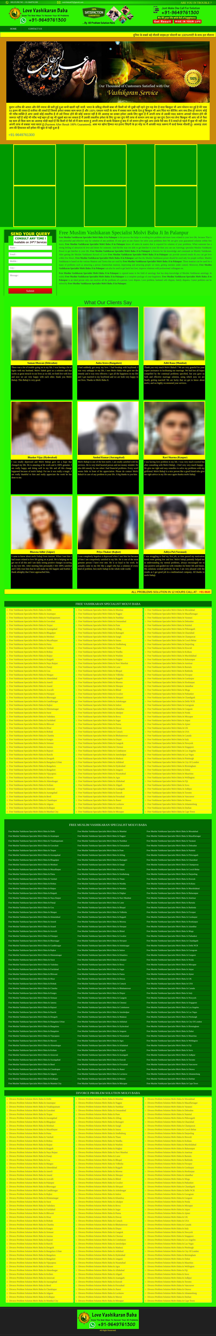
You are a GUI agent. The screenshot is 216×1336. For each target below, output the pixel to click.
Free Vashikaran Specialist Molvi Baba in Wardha (100, 652)
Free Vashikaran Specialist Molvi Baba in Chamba (31, 735)
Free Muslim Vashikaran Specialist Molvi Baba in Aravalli (32, 931)
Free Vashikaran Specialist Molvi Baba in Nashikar (101, 617)
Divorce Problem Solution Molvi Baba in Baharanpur (171, 1148)
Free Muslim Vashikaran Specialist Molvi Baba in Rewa (101, 964)
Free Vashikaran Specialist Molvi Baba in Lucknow (101, 804)
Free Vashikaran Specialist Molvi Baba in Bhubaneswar (103, 735)
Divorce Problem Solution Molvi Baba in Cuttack (100, 1221)
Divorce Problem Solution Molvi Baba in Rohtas (30, 1141)
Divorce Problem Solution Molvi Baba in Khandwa (101, 1198)
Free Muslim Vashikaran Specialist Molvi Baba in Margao (32, 912)
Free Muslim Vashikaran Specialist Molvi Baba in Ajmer (170, 974)
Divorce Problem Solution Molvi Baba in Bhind (99, 1179)
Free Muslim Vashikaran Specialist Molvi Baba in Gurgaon (171, 955)
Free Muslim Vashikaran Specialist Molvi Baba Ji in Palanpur (124, 232)
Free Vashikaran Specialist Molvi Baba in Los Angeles (172, 751)
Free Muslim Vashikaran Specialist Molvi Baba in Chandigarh (172, 941)
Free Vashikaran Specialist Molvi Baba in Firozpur (170, 675)
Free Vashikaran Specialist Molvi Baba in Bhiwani (31, 724)
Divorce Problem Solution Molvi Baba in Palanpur (31, 1183)
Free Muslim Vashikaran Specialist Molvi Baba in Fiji (169, 1045)
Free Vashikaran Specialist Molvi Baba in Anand (30, 686)
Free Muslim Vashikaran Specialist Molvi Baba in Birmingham (173, 1026)
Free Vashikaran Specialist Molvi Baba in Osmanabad (102, 621)
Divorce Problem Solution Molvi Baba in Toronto (169, 1282)
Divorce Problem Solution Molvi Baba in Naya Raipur (33, 1152)
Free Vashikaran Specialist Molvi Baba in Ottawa (169, 800)
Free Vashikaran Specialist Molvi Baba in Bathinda (170, 671)
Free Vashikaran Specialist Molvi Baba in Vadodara (32, 716)
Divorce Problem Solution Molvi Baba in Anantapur (32, 1103)
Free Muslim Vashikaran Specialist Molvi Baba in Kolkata (171, 884)
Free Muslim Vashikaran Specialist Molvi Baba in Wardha (102, 884)
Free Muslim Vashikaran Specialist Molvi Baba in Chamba (32, 988)
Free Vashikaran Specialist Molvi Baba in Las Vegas (171, 754)
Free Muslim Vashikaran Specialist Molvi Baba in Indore (101, 950)
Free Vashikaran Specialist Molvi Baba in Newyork (170, 743)
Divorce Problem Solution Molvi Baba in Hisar (30, 1217)
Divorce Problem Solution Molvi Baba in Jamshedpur (102, 1243)
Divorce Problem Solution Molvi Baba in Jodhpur (170, 1278)
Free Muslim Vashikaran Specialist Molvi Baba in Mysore (32, 1041)
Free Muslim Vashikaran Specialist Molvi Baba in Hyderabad (103, 1026)
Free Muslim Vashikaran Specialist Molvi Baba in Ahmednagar (34, 1045)
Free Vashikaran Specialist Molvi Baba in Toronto (170, 793)
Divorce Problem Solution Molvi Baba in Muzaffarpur (33, 1129)
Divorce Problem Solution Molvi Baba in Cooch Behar (172, 1129)
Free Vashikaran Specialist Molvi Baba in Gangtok (100, 743)
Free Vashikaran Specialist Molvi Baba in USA (168, 732)
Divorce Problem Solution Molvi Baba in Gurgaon (170, 1198)
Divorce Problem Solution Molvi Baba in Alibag (99, 1118)
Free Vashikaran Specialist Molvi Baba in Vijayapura (32, 773)
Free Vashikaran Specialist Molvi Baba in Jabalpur (100, 713)
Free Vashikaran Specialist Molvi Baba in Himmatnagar (34, 709)
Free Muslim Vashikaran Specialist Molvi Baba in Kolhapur (33, 1079)
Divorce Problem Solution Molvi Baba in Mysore (31, 1266)
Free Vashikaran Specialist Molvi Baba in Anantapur (32, 614)
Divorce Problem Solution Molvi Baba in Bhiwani (31, 1213)
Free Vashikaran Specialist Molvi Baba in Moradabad (171, 610)
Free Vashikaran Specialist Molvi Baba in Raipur (30, 656)
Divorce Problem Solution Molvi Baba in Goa (29, 1160)
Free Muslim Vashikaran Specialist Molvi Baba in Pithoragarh (172, 855)
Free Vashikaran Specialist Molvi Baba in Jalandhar (170, 686)
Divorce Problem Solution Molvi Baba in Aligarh (100, 1274)
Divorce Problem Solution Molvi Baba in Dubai (169, 1259)
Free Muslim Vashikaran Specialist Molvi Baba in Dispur (101, 993)
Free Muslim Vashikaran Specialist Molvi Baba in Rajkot (32, 950)
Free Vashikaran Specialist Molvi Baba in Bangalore (32, 770)
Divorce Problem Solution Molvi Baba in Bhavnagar (32, 1186)
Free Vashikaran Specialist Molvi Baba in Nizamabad (102, 773)
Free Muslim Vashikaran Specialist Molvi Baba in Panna (101, 974)
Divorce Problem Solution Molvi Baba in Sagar (99, 1209)
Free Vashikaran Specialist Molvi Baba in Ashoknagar (102, 701)
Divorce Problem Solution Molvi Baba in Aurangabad (33, 1118)
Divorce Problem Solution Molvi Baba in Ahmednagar (33, 1270)
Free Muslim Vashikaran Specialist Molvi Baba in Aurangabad (34, 855)
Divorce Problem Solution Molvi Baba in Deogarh (31, 1247)
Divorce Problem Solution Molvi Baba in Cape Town (171, 1301)
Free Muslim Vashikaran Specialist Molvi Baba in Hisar (31, 979)
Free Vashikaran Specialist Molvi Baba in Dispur (100, 739)
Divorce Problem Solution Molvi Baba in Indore (99, 1194)
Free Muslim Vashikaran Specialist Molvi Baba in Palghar (102, 893)
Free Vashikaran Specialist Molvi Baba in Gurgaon (170, 709)
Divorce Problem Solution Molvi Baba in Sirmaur (31, 1232)
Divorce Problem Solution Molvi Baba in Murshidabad (172, 1144)
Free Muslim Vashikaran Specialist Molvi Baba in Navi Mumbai (104, 898)
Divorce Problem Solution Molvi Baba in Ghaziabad (171, 1122)
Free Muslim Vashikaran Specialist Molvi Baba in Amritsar (171, 898)
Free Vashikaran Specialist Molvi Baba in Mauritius (170, 773)
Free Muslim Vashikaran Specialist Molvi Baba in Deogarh (32, 1017)
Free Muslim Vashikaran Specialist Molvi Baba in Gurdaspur (172, 917)
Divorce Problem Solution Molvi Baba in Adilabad (100, 1251)
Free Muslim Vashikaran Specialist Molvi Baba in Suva (170, 1050)
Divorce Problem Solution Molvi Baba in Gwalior (100, 1183)
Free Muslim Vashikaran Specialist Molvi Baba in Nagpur (102, 836)
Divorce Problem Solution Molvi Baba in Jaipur (169, 1209)
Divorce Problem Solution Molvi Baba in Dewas (99, 1217)
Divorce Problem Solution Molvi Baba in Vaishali (31, 1137)
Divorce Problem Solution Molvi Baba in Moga (169, 1179)
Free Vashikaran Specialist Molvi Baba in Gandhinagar (33, 701)
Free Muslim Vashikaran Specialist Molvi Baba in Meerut (101, 1079)
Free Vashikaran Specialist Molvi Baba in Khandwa (101, 709)
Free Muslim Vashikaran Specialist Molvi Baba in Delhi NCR (172, 945)
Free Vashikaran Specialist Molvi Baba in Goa (29, 671)
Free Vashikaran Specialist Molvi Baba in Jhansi (99, 800)
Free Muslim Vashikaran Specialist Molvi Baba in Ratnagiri (102, 860)
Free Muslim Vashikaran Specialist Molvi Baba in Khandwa (102, 955)
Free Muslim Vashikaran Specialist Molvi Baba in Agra (100, 1041)
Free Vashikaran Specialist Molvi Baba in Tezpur (31, 625)
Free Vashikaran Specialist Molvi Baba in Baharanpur (171, 659)
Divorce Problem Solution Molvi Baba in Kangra (31, 1228)
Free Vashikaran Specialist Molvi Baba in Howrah (170, 648)
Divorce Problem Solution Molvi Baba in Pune (99, 1114)
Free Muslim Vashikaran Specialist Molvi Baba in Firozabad (103, 1064)
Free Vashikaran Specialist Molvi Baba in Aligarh (100, 785)
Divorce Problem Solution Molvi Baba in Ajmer (169, 1213)
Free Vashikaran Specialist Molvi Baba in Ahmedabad (33, 678)
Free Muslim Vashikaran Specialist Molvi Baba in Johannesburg (173, 1074)
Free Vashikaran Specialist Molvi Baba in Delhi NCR (171, 701)
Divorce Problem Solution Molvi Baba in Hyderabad (101, 1255)
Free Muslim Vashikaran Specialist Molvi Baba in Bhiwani (32, 974)
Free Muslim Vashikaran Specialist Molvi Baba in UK (169, 979)
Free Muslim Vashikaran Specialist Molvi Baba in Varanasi (171, 841)
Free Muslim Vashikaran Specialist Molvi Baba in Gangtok (102, 998)
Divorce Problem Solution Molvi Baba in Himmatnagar (33, 1198)
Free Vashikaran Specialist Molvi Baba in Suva (168, 785)
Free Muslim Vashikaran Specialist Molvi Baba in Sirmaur (32, 998)
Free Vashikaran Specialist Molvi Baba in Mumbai (100, 610)
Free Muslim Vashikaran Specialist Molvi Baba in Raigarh (32, 893)
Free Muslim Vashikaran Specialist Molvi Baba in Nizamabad (103, 1036)
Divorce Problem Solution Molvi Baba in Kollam (31, 1274)
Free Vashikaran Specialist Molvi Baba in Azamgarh (101, 789)
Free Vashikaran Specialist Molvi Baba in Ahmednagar (33, 781)
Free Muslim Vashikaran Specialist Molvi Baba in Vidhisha (102, 912)
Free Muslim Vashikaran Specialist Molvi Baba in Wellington (172, 1041)
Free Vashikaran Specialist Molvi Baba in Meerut (100, 808)
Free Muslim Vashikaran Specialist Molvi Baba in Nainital (171, 850)
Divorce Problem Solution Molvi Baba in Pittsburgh (171, 1247)
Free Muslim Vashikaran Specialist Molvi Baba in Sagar (101, 969)
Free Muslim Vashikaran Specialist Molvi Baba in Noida (170, 960)
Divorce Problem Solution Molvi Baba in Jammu (31, 1236)
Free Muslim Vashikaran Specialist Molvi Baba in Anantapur (33, 836)
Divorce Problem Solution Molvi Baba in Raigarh (31, 1148)
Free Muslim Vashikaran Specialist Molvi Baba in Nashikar (102, 841)
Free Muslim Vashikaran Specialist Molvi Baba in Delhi (31, 831)
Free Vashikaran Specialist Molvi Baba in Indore (99, 705)
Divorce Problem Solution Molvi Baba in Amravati (32, 1278)
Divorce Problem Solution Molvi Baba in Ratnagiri (101, 1122)
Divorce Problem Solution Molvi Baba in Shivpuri (100, 1186)
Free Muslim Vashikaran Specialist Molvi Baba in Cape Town (172, 1083)
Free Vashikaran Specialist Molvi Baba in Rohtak (31, 732)
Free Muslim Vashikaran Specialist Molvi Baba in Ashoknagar (103, 945)
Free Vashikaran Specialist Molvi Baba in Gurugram (171, 705)
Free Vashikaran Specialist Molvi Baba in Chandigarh (171, 697)
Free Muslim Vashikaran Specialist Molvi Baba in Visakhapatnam (35, 841)
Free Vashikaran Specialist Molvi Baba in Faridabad (32, 720)
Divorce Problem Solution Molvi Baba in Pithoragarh (171, 1118)
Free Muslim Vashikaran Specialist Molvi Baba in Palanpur (33, 936)
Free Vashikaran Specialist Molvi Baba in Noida (169, 713)
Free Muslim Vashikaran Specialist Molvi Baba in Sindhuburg (103, 874)
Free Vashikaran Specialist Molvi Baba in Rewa (99, 716)
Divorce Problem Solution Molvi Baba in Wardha (100, 1141)
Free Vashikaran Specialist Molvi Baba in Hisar (30, 728)
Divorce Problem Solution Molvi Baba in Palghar (100, 1148)
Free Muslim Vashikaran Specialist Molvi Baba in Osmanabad (103, 845)
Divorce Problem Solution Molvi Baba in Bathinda (170, 1160)
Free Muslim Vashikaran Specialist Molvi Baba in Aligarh (102, 1050)
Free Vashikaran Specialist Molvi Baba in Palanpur (31, 694)
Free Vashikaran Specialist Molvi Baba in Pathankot (171, 694)
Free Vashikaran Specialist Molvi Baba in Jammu (31, 747)
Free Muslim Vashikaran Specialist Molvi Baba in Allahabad (103, 1045)
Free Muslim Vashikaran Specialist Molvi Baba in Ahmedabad (34, 917)
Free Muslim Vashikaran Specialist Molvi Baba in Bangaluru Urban (36, 1022)
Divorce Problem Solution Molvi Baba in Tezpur (30, 1114)
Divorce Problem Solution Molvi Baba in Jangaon (100, 1259)
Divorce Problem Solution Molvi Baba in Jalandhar (170, 1175)
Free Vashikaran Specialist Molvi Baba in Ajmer (169, 724)
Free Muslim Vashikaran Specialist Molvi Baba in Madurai (102, 1017)
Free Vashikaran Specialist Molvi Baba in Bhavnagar (32, 697)
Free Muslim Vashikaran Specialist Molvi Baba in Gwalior (102, 936)
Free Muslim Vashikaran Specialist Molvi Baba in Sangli (101, 864)
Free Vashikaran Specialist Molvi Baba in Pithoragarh (171, 629)
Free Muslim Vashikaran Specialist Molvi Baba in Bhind (101, 931)
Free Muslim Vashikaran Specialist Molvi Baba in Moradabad (172, 831)
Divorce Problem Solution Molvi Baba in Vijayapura (32, 1263)
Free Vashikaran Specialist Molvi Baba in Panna (99, 724)
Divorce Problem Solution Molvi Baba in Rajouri (31, 1240)
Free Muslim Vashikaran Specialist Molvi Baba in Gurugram (172, 950)
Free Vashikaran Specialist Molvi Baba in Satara (99, 640)
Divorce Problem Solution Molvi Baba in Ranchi (31, 1243)
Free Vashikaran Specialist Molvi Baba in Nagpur (100, 614)
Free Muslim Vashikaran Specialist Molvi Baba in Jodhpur (171, 1055)
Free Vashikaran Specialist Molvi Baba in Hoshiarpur (171, 682)
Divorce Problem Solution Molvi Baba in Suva (168, 1274)
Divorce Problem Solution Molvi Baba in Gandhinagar (33, 1190)
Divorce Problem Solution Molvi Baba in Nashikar (100, 1107)
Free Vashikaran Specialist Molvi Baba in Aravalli (31, 690)
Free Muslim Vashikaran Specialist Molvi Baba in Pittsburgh (172, 1017)
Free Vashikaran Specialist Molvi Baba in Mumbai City (33, 812)
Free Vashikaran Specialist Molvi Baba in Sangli (99, 637)
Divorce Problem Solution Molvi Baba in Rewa (99, 1205)
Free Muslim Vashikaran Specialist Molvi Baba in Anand (32, 926)
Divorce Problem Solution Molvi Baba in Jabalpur (100, 1202)
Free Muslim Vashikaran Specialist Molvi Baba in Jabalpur (102, 960)
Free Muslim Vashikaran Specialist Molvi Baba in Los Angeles (173, 1007)
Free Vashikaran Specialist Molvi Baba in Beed (30, 796)
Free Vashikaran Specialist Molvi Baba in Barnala (170, 667)
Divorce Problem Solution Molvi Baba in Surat (30, 1202)
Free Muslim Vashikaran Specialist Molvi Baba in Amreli (32, 922)
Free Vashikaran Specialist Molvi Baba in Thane (99, 648)
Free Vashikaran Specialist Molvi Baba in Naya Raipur (33, 663)
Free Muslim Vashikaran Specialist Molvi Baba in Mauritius (172, 1036)
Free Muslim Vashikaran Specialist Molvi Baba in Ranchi (32, 1012)
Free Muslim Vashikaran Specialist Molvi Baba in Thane (101, 879)
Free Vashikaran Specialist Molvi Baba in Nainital (170, 625)
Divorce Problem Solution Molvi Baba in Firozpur (170, 1164)
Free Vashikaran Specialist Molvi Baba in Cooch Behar (172, 640)
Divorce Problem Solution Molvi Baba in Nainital (170, 1114)
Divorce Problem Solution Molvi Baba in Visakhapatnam (34, 1107)
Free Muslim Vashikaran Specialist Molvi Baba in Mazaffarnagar (174, 836)
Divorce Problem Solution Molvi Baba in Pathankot (170, 1183)
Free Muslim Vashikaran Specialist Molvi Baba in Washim (102, 888)
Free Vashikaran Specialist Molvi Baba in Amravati (32, 789)
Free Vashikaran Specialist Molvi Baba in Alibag (99, 629)
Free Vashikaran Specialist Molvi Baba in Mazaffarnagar (173, 614)
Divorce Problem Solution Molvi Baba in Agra (99, 1266)
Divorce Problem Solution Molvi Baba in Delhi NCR (171, 1190)
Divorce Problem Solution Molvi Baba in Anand (30, 1175)
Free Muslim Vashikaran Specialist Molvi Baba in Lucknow (102, 1074)
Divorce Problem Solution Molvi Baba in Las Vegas (171, 1243)
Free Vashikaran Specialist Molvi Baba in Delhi (30, 610)
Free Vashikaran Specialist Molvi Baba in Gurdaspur (171, 678)
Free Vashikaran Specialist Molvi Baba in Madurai (100, 758)
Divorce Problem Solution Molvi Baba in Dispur (99, 1228)
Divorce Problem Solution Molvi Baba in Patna (30, 1133)
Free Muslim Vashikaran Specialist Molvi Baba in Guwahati (33, 845)
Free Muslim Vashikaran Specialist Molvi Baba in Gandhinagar (34, 945)
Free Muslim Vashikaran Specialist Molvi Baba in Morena (102, 922)
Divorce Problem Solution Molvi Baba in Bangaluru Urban (35, 1251)
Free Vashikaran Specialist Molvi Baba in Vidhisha (100, 675)
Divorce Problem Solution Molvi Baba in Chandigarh (171, 1186)
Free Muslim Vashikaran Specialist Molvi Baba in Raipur (32, 888)
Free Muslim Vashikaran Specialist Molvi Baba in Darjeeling (172, 874)
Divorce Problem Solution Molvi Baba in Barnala (169, 1156)
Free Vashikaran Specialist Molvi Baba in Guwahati (32, 621)
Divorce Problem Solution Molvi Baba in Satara (99, 1129)
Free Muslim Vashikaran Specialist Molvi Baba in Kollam (32, 1050)
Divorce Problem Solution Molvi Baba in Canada (169, 1224)
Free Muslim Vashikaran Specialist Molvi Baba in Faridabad (33, 969)
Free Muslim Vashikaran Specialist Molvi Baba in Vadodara (33, 964)
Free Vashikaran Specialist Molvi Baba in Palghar (100, 659)
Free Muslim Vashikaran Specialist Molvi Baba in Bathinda (171, 907)
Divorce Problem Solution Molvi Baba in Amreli (30, 1171)
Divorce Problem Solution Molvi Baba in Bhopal (100, 1160)
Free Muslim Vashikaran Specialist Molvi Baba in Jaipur (170, 969)
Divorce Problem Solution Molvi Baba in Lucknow (101, 1293)
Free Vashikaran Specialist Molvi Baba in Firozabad (101, 796)
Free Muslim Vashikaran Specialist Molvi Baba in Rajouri (32, 1007)
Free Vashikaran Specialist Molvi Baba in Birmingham (172, 766)
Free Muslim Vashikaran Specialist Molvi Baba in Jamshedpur (103, 1012)
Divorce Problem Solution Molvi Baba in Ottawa (169, 1289)
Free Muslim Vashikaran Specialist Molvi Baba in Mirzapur (102, 1083)
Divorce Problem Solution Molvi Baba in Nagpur (100, 1103)
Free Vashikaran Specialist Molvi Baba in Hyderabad (101, 766)
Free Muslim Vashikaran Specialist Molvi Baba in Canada (171, 988)
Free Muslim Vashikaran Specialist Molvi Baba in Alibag (101, 855)
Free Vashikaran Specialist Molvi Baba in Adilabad (101, 762)
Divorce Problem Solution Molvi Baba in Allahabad (101, 1270)
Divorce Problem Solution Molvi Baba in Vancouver (171, 1285)
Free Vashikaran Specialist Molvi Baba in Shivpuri (100, 697)
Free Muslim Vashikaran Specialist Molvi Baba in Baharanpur (172, 893)
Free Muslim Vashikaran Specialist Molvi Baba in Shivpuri (102, 941)
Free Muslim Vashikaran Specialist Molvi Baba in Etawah (102, 1060)
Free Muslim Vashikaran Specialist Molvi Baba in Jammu (32, 1003)
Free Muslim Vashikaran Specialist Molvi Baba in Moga (170, 931)
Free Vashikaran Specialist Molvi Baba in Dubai (169, 770)
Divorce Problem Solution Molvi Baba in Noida (169, 1202)
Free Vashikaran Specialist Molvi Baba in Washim (100, 656)
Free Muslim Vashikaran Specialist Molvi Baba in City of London (174, 1022)
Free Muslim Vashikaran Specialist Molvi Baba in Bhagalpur (33, 860)
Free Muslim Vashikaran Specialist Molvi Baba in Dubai (170, 1031)
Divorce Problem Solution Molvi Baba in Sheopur (100, 1175)
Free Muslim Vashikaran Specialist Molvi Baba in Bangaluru (33, 1026)
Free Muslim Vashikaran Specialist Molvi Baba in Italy (169, 993)
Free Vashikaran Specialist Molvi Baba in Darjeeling (171, 644)
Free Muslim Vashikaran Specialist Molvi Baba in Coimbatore (103, 1007)
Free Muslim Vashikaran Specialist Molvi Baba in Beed (31, 1064)
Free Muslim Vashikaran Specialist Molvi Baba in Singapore (172, 1003)
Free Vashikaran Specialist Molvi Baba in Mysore (31, 777)
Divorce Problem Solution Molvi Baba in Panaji (30, 1156)
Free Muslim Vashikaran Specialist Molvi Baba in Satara (101, 869)
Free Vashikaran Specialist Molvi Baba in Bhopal (100, 671)
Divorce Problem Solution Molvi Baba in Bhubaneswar (102, 1224)
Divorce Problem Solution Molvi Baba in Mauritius (170, 1263)
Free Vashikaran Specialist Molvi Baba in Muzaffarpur (33, 640)
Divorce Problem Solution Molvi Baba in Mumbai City (33, 1301)
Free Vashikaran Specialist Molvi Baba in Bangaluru (32, 766)
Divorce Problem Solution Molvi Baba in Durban (169, 1297)
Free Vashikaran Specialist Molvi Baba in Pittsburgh (171, 758)
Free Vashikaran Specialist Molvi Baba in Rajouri (31, 751)
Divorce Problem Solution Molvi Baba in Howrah (170, 1137)
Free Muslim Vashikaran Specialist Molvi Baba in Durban (171, 1079)
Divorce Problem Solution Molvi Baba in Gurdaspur (171, 1167)
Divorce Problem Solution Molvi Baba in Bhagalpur (32, 1122)
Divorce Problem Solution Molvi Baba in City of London (173, 1251)
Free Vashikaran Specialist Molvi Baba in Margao (31, 675)
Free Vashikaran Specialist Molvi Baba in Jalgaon (31, 804)
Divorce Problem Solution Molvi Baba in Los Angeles (172, 1240)
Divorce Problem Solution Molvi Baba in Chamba (31, 1224)
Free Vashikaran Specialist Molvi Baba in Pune (99, 625)
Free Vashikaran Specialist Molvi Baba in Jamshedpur (102, 754)
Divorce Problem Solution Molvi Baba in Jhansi (99, 1289)
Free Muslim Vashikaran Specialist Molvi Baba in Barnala (171, 903)
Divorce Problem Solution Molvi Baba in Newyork (170, 1232)
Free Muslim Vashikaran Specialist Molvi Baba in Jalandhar (172, 926)
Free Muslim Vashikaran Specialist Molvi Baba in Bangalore (33, 1031)
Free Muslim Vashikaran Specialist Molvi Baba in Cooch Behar (173, 869)
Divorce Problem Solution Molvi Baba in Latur (99, 1156)
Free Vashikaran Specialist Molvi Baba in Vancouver (171, 796)
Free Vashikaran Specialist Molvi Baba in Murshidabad (172, 656)
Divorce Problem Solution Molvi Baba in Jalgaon (31, 1293)
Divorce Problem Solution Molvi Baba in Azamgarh (101, 1278)
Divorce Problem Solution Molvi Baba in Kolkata (170, 1141)
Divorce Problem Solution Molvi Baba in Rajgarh (100, 1167)
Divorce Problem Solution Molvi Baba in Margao (31, 1164)
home (13, 29)
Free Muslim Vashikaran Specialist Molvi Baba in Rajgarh (102, 917)
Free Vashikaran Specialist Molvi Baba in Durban (169, 808)
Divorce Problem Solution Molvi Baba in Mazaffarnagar (173, 1103)
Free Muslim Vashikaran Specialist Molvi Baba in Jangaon (102, 1031)
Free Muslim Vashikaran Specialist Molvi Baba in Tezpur (32, 850)
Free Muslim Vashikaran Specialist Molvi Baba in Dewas (101, 979)
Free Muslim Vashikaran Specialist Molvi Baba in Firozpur (171, 912)
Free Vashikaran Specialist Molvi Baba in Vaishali (31, 648)
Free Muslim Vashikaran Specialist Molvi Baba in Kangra (32, 993)
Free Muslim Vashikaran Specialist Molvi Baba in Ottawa (171, 1069)
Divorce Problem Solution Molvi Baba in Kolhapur (32, 1297)
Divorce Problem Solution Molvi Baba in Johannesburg (172, 1293)
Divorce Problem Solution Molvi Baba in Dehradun (170, 1110)
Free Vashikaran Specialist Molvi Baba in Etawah (100, 793)
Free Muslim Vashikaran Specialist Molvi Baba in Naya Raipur (34, 898)
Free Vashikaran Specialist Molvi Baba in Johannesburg (172, 804)
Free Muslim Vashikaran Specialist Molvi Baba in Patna (31, 874)
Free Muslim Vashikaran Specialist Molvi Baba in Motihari (33, 864)
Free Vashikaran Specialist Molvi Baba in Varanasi (170, 617)
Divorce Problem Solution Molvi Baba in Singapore (171, 1236)
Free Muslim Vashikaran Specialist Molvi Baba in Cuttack (102, 984)
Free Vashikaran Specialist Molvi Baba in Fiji (168, 781)
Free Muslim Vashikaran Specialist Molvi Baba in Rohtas (32, 884)
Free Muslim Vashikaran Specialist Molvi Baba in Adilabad (102, 1022)
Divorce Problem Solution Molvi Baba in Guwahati (32, 1110)
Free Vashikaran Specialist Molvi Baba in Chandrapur (33, 800)
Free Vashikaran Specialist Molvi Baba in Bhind (99, 690)
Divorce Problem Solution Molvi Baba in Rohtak (31, 1221)
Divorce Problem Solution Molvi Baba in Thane (99, 1137)
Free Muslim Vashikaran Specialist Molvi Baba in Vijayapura (33, 1036)
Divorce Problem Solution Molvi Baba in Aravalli (31, 1179)
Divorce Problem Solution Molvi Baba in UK (168, 1217)
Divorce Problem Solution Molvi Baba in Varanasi (170, 1107)
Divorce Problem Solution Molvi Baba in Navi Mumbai (103, 1152)
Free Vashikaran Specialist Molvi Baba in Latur (99, 667)
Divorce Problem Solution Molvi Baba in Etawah (100, 1282)
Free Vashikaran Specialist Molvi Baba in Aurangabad (33, 629)
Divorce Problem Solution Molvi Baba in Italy (168, 1228)
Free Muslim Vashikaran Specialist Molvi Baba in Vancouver (172, 1064)
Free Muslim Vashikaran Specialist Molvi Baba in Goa (31, 907)
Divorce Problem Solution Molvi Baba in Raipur (30, 1144)
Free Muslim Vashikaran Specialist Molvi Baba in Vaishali (32, 879)
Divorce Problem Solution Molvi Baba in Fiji (168, 1270)
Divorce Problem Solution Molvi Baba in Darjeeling (171, 1133)
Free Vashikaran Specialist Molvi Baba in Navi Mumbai (103, 663)
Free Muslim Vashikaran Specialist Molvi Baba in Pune (101, 850)
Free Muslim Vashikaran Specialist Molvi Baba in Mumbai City (34, 1083)
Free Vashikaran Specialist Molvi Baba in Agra (99, 777)
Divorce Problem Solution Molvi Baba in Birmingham (172, 1255)
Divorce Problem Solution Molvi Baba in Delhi (30, 1099)
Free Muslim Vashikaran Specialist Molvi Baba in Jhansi (101, 1069)
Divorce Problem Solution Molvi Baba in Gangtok (100, 1232)
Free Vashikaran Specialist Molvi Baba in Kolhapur (32, 808)
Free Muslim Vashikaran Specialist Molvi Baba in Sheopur (102, 926)
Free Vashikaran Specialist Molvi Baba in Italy (168, 739)
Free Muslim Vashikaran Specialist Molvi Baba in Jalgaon (32, 1074)
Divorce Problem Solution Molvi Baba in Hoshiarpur (171, 1171)
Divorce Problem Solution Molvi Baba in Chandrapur (33, 1289)
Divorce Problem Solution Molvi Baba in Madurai (100, 1247)
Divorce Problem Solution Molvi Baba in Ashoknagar (102, 1190)
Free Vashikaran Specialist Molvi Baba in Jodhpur (170, 789)
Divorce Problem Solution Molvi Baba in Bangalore (32, 1259)
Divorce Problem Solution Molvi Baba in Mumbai (100, 1099)
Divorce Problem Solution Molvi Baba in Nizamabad (101, 1263)
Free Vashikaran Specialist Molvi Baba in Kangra (31, 739)
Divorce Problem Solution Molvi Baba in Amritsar (170, 1152)
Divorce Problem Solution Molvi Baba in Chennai (100, 1236)
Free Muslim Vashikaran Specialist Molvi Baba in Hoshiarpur (172, 922)
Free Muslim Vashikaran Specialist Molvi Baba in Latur (101, 903)
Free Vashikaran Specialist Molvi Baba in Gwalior (100, 694)
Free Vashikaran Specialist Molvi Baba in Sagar (99, 720)
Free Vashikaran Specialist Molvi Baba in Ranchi (31, 754)
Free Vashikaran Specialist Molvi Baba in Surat (30, 713)
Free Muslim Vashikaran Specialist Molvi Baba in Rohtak (32, 984)
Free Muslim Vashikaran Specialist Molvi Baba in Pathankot (172, 936)
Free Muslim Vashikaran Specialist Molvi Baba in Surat (31, 960)
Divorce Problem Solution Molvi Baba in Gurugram (171, 1194)
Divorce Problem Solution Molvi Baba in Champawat (171, 1126)
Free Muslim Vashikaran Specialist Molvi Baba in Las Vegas (172, 1012)
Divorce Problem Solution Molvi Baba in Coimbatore (102, 1240)
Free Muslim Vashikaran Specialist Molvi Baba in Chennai (102, 1003)
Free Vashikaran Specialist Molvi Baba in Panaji (30, 667)
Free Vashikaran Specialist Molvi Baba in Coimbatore (102, 751)
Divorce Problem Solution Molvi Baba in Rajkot (30, 1194)
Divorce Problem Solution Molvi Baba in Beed (30, 1285)
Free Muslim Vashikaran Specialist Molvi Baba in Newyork (171, 998)
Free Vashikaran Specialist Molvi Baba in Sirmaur (31, 743)
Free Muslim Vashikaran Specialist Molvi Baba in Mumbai (102, 831)
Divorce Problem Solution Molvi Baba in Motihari (31, 1126)
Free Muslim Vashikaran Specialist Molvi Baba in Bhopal (101, 907)
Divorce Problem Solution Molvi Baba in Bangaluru (32, 1255)
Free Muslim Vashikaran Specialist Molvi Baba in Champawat (173, 864)
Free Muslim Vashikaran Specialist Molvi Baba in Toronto (171, 1060)
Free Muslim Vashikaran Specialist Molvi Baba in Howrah (171, 879)
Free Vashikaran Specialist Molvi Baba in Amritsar (170, 663)
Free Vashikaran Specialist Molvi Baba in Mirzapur (101, 812)
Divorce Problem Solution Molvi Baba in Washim (100, 1144)
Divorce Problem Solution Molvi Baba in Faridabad (32, 1209)
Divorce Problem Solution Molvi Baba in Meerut (100, 1297)
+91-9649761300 (21, 135)
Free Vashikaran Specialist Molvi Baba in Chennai (100, 747)
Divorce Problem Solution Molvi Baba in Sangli (99, 1126)
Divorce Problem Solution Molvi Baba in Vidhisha (100, 1164)
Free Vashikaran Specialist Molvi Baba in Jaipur (169, 720)
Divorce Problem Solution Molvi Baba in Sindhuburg (102, 1133)
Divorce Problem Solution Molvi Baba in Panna (99, 1213)
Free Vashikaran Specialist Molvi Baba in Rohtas (31, 652)
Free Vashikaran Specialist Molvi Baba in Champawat (171, 637)
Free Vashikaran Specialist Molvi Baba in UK (168, 728)
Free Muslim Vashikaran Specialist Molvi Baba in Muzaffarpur (34, 869)
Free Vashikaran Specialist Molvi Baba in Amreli (31, 682)
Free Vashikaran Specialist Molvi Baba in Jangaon (100, 770)
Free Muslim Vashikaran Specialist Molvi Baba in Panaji (32, 903)
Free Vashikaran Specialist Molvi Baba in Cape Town (171, 812)
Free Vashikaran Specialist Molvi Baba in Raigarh (31, 659)
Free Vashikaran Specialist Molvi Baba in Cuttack (100, 732)
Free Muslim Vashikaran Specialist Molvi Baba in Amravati (33, 1055)
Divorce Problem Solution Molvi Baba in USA (168, 1221)
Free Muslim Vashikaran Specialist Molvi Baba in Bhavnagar (33, 941)
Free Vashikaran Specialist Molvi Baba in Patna (30, 644)
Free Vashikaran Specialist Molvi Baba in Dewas (100, 728)
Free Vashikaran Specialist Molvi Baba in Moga (169, 690)
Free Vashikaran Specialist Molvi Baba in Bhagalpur (32, 633)
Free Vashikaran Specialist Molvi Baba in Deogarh (31, 758)
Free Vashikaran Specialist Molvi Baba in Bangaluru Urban (35, 762)
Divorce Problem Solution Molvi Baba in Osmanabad (102, 1110)
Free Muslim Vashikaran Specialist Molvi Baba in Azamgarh (103, 1055)
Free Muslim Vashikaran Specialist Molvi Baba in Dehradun (172, 845)
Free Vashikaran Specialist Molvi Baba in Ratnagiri (101, 633)
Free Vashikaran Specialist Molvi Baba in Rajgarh (100, 678)
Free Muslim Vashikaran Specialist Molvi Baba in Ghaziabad (172, 860)
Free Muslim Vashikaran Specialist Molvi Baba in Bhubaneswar (104, 988)
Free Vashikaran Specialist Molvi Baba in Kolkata (170, 652)
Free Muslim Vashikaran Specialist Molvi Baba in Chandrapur (34, 1069)
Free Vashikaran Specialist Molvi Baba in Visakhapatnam (34, 617)
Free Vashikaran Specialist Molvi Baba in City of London (173, 762)
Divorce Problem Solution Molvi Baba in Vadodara (32, 1205)
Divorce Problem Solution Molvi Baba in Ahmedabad (33, 1167)
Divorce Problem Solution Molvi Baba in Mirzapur (101, 1301)
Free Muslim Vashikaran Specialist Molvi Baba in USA (170, 984)
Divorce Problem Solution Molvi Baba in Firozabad (101, 1285)
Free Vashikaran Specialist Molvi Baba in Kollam (31, 785)
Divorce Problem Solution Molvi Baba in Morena (100, 1171)
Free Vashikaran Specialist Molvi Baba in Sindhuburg (102, 644)
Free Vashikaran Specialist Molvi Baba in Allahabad (101, 781)
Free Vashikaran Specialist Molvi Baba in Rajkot (30, 705)
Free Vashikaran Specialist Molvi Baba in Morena (100, 682)
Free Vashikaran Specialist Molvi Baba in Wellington (171, 777)
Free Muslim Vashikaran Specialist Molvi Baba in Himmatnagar (35, 955)
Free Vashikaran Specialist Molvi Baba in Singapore (171, 747)
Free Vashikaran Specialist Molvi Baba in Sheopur (100, 686)
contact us (35, 29)
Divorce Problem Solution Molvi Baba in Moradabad (171, 1099)
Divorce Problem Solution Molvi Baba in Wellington (171, 1266)
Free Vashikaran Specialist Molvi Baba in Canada (169, 735)
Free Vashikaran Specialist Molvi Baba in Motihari (31, 637)
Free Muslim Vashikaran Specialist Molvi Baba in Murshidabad (173, 888)
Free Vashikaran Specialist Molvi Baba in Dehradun (171, 621)
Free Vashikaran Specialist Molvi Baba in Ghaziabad (171, 633)
